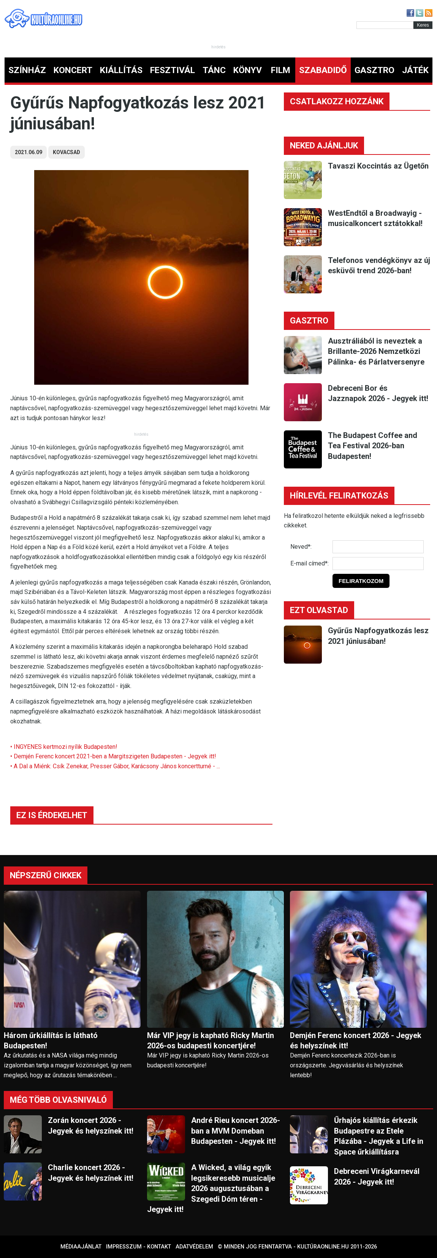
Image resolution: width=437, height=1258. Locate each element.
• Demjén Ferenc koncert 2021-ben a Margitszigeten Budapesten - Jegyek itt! (113, 756)
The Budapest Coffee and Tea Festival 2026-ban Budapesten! (372, 446)
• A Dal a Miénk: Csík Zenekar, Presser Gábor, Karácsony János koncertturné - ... (115, 766)
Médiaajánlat (80, 1247)
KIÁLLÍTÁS (121, 70)
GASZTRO (374, 70)
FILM (280, 70)
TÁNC (214, 70)
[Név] (378, 546)
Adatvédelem (194, 1247)
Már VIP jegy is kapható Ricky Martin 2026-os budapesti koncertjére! (210, 1040)
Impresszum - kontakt (138, 1247)
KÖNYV (247, 70)
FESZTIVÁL (172, 70)
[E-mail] (378, 563)
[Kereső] (384, 25)
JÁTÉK (415, 70)
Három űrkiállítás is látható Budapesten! (51, 1040)
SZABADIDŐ (323, 70)
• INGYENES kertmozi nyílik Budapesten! (63, 746)
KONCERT (73, 70)
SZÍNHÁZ (27, 70)
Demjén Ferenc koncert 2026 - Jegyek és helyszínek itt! (355, 1040)
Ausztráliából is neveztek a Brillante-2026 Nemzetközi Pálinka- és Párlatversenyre (376, 351)
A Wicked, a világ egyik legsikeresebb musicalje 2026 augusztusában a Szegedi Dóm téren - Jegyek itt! (211, 1188)
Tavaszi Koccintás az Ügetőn (378, 165)
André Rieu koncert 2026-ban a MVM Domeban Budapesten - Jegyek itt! (235, 1131)
